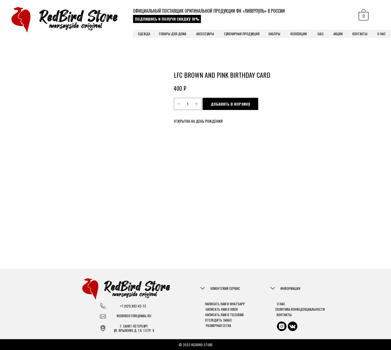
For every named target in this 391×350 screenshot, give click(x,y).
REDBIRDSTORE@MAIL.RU (134, 316)
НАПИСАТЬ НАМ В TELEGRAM (224, 314)
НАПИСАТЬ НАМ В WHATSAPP (225, 304)
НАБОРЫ (274, 33)
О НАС (381, 33)
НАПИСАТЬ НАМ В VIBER (222, 309)
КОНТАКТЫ (359, 33)
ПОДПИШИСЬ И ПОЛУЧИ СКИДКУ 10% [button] (167, 19)
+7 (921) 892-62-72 (133, 306)
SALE (320, 33)
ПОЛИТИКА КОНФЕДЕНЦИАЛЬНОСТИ (300, 309)
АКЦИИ (338, 33)
